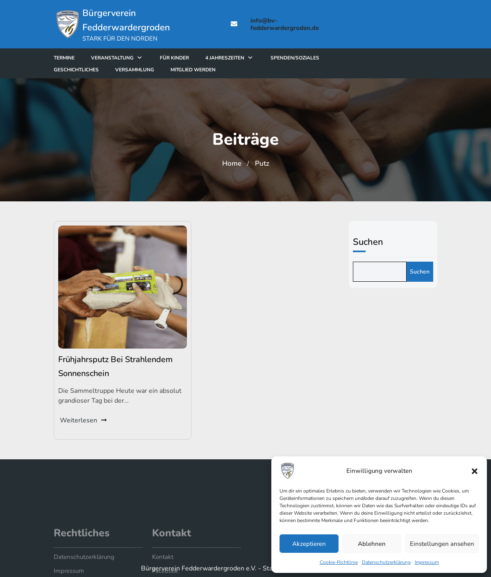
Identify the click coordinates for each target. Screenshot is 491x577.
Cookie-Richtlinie (339, 562)
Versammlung (153, 69)
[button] (475, 471)
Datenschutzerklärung (386, 562)
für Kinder (193, 58)
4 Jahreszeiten (244, 58)
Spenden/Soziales (314, 58)
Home (231, 163)
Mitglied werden (212, 69)
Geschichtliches (95, 69)
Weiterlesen (84, 417)
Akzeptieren (309, 544)
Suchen (372, 242)
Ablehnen (372, 544)
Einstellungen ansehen (442, 544)
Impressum (427, 562)
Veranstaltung (131, 58)
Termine (83, 58)
